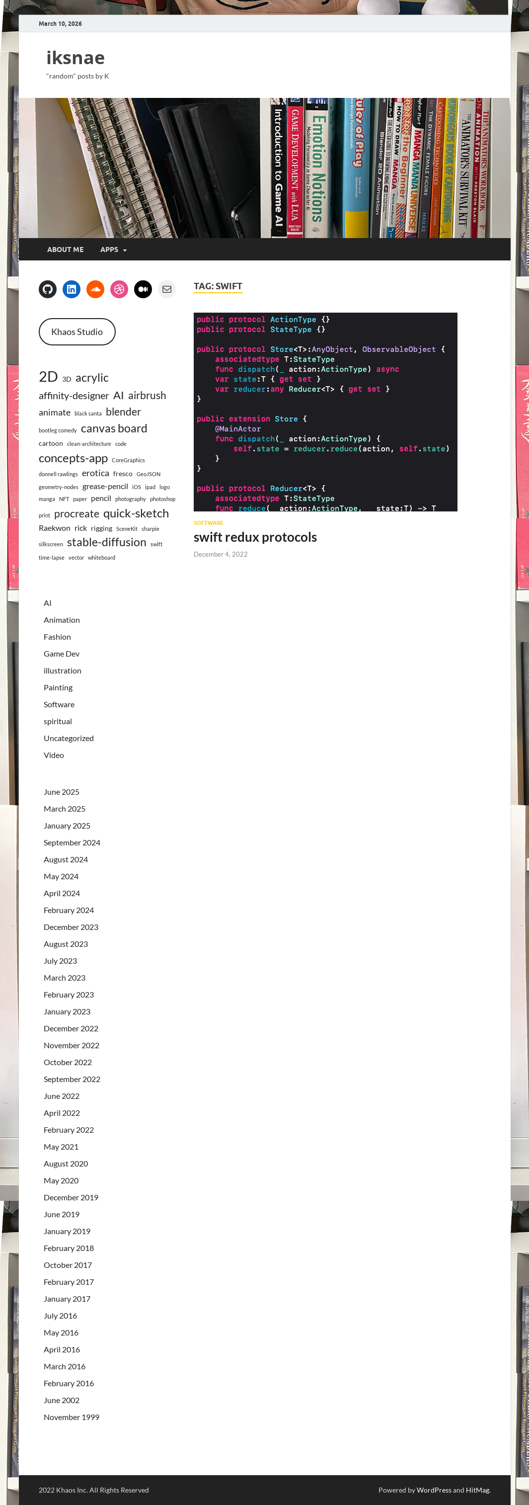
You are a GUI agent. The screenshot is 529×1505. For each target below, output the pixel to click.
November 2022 (71, 1045)
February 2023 (69, 994)
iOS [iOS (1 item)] (136, 487)
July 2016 (60, 1315)
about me (65, 249)
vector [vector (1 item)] (76, 557)
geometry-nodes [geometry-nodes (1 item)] (58, 487)
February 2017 (69, 1281)
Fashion (57, 636)
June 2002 (61, 1400)
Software (209, 522)
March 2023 (64, 977)
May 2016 (61, 1332)
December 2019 (71, 1197)
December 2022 (71, 1028)
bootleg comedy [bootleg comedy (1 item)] (58, 430)
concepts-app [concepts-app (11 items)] (73, 457)
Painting (58, 687)
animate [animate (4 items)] (55, 412)
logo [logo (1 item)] (164, 487)
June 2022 (61, 1095)
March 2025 (64, 808)
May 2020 (61, 1180)
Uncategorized (69, 738)
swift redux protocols (255, 537)
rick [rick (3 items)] (81, 527)
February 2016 (69, 1383)
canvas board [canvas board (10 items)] (114, 428)
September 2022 (72, 1079)
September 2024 (72, 842)
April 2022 (62, 1112)
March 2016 (64, 1366)
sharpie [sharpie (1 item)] (150, 528)
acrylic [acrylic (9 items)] (92, 377)
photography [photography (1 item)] (130, 499)
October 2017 (68, 1264)
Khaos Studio (77, 331)
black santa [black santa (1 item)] (88, 413)
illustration (62, 670)
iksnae (75, 57)
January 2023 (67, 1011)
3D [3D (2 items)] (67, 379)
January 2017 (67, 1298)
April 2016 (62, 1349)
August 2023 (66, 943)
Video (54, 754)
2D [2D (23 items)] (48, 376)
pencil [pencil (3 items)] (101, 497)
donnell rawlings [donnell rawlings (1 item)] (58, 474)
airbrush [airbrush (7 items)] (147, 395)
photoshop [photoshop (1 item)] (162, 499)
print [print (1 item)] (44, 515)
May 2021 (61, 1146)
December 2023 (71, 926)
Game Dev (61, 653)
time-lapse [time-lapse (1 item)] (52, 557)
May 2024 (61, 876)
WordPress (434, 1490)
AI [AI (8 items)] (118, 395)
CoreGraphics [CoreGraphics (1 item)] (128, 460)
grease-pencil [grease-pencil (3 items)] (105, 486)
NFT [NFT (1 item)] (64, 499)
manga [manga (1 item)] (47, 499)
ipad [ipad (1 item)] (150, 487)
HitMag (477, 1490)
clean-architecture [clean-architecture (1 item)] (89, 443)
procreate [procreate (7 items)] (76, 513)
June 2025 (61, 791)
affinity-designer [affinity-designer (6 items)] (74, 395)
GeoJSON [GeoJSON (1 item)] (148, 474)
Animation (62, 619)
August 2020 (66, 1163)
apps (109, 249)
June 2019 (61, 1214)
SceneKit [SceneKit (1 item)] (127, 528)
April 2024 (62, 893)
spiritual (58, 721)
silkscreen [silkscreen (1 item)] (51, 544)
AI (48, 602)
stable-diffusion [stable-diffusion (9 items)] (107, 542)
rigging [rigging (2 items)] (101, 528)
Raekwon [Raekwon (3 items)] (55, 527)
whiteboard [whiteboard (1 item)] (101, 557)
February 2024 (69, 910)
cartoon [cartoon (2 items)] (51, 443)
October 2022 (68, 1062)
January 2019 (67, 1231)
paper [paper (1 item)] (80, 499)
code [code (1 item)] (121, 443)
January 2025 (67, 825)
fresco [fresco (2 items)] (123, 473)
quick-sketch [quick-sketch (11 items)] (136, 512)
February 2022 (69, 1129)
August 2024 (66, 859)
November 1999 (71, 1416)
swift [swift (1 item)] (156, 544)
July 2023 (60, 960)
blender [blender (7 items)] (123, 411)
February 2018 (69, 1248)
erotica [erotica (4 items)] (95, 473)
